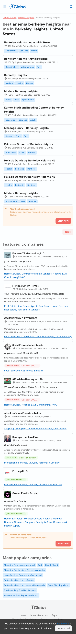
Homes (29, 83)
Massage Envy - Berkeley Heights (26, 128)
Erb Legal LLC (20, 471)
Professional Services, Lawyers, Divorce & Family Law (33, 484)
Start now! (63, 543)
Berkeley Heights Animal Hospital (26, 58)
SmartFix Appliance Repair (27, 345)
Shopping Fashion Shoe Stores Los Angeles (24, 570)
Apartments (28, 99)
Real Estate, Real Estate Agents (21, 306)
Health (20, 83)
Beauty (9, 136)
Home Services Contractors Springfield (23, 575)
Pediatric (19, 168)
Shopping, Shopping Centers (20, 428)
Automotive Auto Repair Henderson (21, 595)
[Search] (71, 6)
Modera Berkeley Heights (21, 91)
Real (17, 99)
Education (10, 120)
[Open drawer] (4, 6)
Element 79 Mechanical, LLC (28, 253)
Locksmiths (11, 50)
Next (68, 231)
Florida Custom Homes (25, 285)
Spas (18, 136)
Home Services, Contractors (19, 273)
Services (24, 50)
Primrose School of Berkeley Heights (28, 144)
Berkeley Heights (15, 75)
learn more (63, 623)
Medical (9, 83)
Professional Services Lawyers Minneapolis (24, 585)
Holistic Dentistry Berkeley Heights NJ (29, 160)
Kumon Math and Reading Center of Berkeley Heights (34, 109)
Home (34, 50)
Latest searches (39, 615)
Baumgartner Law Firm (25, 437)
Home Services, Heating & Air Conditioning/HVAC (31, 404)
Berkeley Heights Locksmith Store (27, 42)
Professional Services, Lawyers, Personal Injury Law (32, 462)
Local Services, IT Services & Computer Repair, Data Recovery (38, 336)
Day (26, 136)
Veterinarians (27, 67)
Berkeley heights (26, 17)
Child (22, 152)
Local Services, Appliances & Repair (23, 370)
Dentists (31, 168)
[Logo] (17, 6)
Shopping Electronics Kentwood (19, 565)
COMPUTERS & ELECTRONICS (20, 318)
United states (9, 17)
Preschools (11, 152)
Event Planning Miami (58, 585)
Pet (38, 67)
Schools (31, 152)
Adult (33, 120)
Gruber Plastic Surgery (25, 493)
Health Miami (51, 565)
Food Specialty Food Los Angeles (20, 590)
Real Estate (45, 306)
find (40, 565)
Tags (54, 615)
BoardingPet (11, 67)
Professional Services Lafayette (19, 580)
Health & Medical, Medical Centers (23, 518)
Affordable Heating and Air (27, 379)
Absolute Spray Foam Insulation (22, 413)
